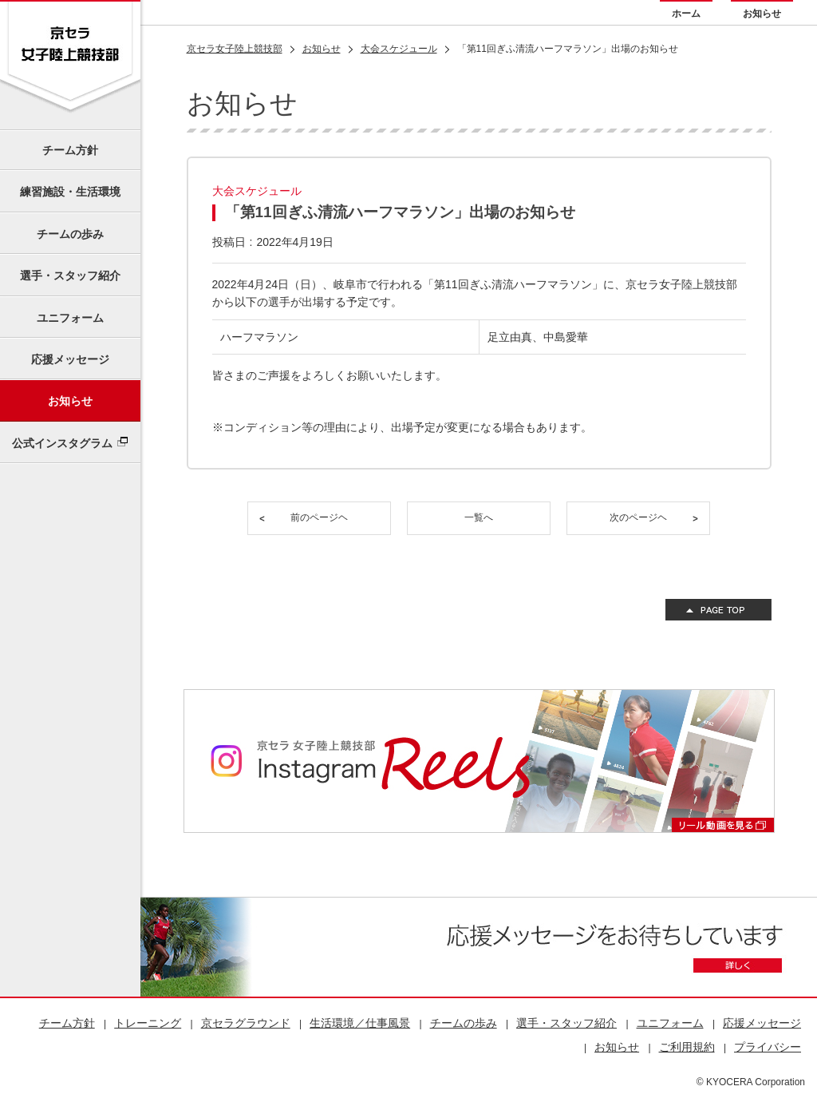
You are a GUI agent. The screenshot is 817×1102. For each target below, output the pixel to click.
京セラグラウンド (245, 1023)
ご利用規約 (687, 1047)
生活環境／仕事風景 (360, 1023)
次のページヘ (638, 517)
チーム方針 (70, 150)
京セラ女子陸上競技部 (234, 48)
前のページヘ (319, 517)
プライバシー (767, 1047)
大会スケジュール (399, 48)
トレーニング (147, 1023)
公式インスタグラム (62, 443)
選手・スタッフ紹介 (70, 275)
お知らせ (762, 13)
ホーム (686, 13)
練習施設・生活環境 (70, 191)
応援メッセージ (70, 359)
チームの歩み (70, 234)
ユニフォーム (70, 317)
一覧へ (478, 517)
